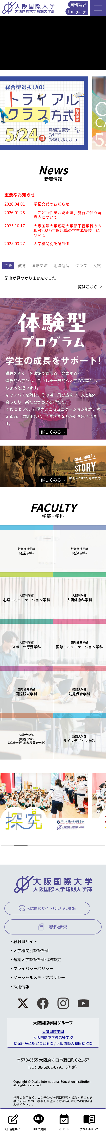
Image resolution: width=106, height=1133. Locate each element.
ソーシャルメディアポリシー (39, 977)
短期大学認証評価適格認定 (37, 959)
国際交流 (40, 265)
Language (77, 11)
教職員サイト (25, 941)
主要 (8, 265)
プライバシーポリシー (33, 968)
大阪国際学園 (53, 1031)
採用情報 (21, 986)
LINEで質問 (38, 1121)
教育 (22, 265)
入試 (97, 265)
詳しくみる (51, 432)
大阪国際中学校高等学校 (53, 1037)
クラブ (81, 265)
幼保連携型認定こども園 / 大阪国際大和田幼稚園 (53, 1043)
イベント (64, 1121)
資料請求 (78, 4)
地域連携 (61, 265)
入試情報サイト (13, 1121)
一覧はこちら (86, 286)
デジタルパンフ (89, 1121)
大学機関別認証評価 (31, 950)
